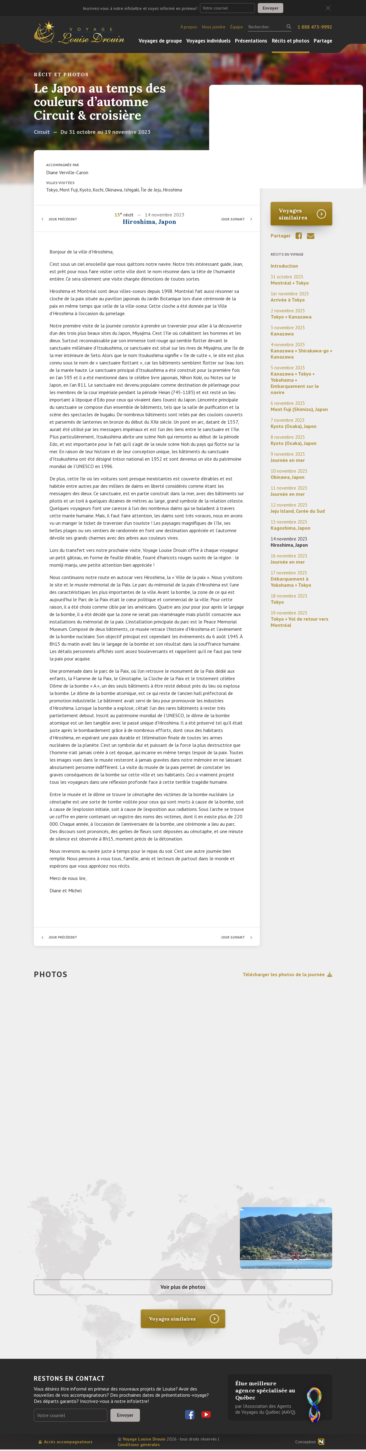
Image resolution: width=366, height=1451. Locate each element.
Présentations (251, 40)
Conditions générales (139, 1446)
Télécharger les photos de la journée (287, 974)
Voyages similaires (293, 214)
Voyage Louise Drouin (144, 1440)
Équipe (236, 27)
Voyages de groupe (160, 40)
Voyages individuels (208, 40)
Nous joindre (213, 27)
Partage (323, 40)
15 (117, 215)
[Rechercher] (269, 26)
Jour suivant (232, 219)
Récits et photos (290, 40)
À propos (189, 27)
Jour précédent (64, 219)
